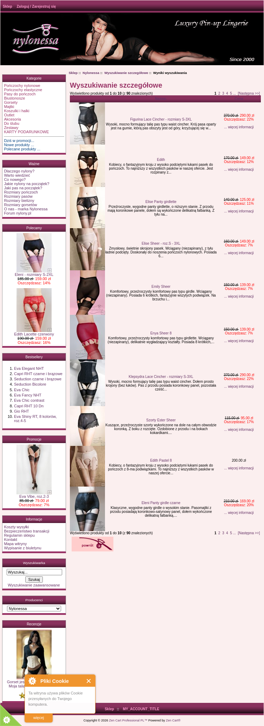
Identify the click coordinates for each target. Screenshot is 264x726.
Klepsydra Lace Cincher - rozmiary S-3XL (161, 377)
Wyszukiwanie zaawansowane (34, 585)
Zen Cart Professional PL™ (128, 720)
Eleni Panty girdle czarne (160, 503)
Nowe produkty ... (19, 145)
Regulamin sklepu (19, 535)
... (234, 93)
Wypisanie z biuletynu (22, 548)
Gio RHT (21, 411)
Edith (161, 160)
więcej (38, 717)
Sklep (7, 6)
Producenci (33, 600)
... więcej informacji (238, 127)
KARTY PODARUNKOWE (26, 132)
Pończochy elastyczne (23, 90)
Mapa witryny (15, 544)
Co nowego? (15, 179)
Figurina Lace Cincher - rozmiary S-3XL (161, 119)
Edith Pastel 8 (161, 460)
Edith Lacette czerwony (34, 332)
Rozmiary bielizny (19, 200)
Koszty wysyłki (16, 527)
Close (89, 681)
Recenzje (34, 624)
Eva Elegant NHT (29, 368)
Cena (239, 99)
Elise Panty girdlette (160, 202)
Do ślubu (11, 123)
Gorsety (11, 102)
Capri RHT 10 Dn (29, 406)
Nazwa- (161, 99)
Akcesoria (12, 119)
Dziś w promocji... (19, 140)
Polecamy (34, 228)
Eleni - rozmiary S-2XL (34, 273)
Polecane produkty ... (22, 149)
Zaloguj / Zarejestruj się (36, 6)
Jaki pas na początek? (23, 188)
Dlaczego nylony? (19, 171)
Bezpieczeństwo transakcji (26, 531)
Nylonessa (90, 73)
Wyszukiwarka (34, 563)
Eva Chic (21, 390)
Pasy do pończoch (19, 94)
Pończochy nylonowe (22, 85)
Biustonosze (14, 98)
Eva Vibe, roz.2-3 (34, 494)
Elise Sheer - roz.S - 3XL (160, 243)
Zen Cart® (173, 720)
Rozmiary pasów (18, 196)
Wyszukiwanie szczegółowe (126, 73)
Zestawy (11, 127)
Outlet (9, 115)
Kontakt (10, 539)
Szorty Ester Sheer (161, 420)
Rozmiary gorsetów (20, 205)
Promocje (34, 439)
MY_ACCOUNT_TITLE (141, 709)
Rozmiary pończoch (21, 192)
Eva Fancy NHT (27, 395)
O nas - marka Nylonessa (25, 209)
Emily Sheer (161, 287)
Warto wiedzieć (17, 175)
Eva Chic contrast (29, 400)
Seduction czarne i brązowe (37, 379)
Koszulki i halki (16, 111)
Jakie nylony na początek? (26, 184)
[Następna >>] (249, 93)
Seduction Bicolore (30, 384)
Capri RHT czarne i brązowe (38, 374)
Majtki (9, 106)
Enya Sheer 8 (161, 333)
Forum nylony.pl (17, 213)
